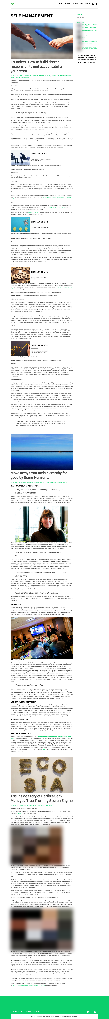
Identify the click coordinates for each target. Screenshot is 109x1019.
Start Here (68, 3)
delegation (13, 77)
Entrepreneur (41, 75)
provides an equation (33, 213)
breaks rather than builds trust (57, 207)
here (44, 749)
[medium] (96, 4)
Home (60, 3)
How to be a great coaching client (89, 36)
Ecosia (19, 813)
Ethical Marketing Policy (38, 1017)
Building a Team (22, 75)
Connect (87, 3)
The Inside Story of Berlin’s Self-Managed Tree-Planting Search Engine (42, 798)
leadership (18, 77)
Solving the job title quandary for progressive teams (89, 42)
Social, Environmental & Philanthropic (66, 1017)
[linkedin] (92, 4)
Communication (30, 75)
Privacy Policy (50, 1017)
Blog (81, 3)
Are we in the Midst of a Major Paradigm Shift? (90, 31)
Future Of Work (49, 482)
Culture (36, 75)
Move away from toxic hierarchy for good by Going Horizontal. (39, 475)
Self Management (25, 77)
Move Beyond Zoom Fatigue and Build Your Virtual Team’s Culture (89, 48)
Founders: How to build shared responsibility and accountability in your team (38, 67)
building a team (55, 75)
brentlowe (14, 75)
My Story (75, 3)
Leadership (47, 75)
